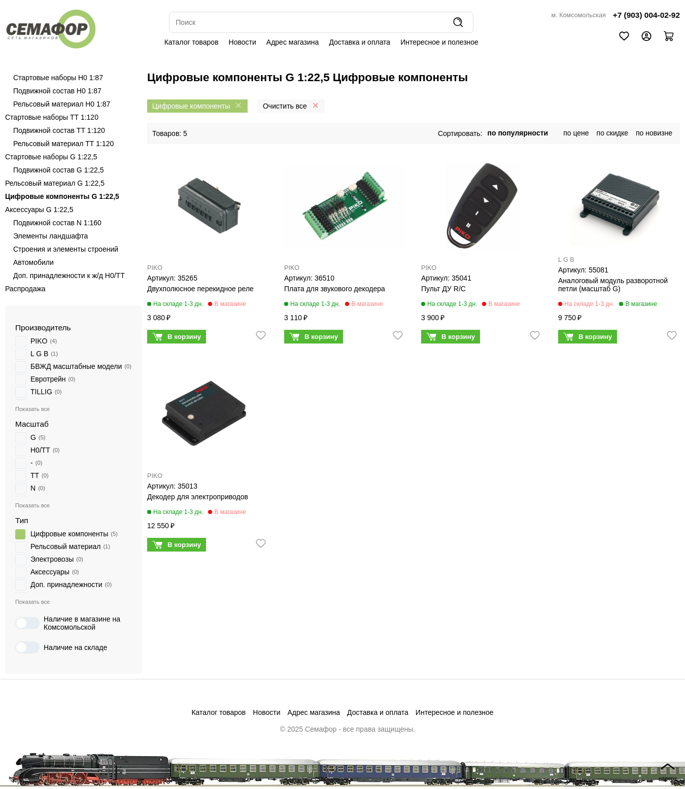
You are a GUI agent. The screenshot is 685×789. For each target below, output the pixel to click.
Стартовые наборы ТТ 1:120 (51, 117)
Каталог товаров (191, 42)
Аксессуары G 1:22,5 (39, 209)
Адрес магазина (292, 42)
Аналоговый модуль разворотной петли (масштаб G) (613, 285)
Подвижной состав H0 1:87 (57, 91)
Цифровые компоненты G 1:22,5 (62, 196)
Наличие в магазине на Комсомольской (67, 623)
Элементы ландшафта (50, 236)
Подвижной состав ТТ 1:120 (59, 130)
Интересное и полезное (439, 42)
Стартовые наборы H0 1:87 (58, 78)
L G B (566, 259)
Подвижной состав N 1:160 (57, 223)
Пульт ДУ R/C (443, 289)
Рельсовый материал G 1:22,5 (55, 183)
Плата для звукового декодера (334, 289)
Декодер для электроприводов (197, 497)
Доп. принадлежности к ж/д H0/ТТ (69, 275)
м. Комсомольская (579, 15)
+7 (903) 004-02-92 (646, 15)
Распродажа (25, 289)
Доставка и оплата (359, 42)
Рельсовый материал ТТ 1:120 (63, 144)
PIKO (154, 267)
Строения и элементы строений (65, 249)
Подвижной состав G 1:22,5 (58, 170)
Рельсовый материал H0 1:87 (61, 104)
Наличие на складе (61, 647)
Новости (242, 42)
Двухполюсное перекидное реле (200, 289)
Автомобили (33, 262)
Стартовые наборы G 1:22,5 (51, 157)
